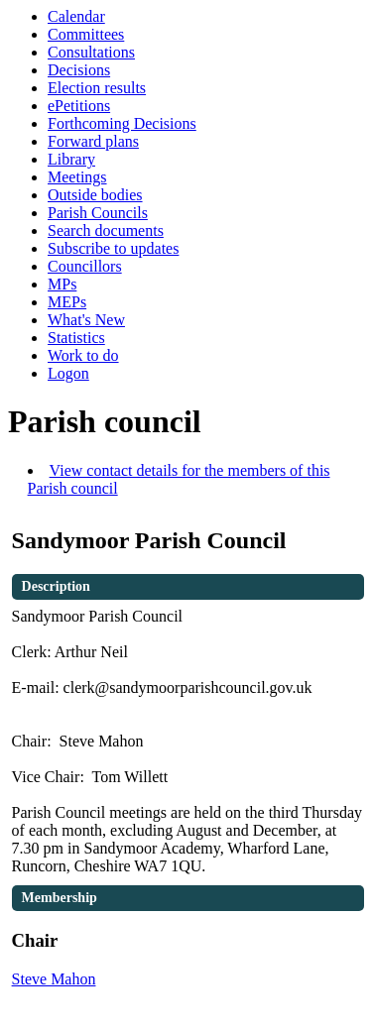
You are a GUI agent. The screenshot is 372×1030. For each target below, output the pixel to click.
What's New (86, 319)
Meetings (77, 177)
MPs (62, 284)
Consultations (91, 52)
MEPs (67, 301)
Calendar (76, 16)
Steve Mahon (54, 979)
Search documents (106, 230)
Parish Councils (98, 212)
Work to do (83, 355)
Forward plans (93, 141)
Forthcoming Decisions (122, 123)
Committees (86, 34)
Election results (97, 87)
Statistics (76, 337)
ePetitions (79, 105)
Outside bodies (95, 194)
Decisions (79, 69)
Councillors (85, 266)
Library (71, 159)
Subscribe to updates (113, 248)
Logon (68, 373)
